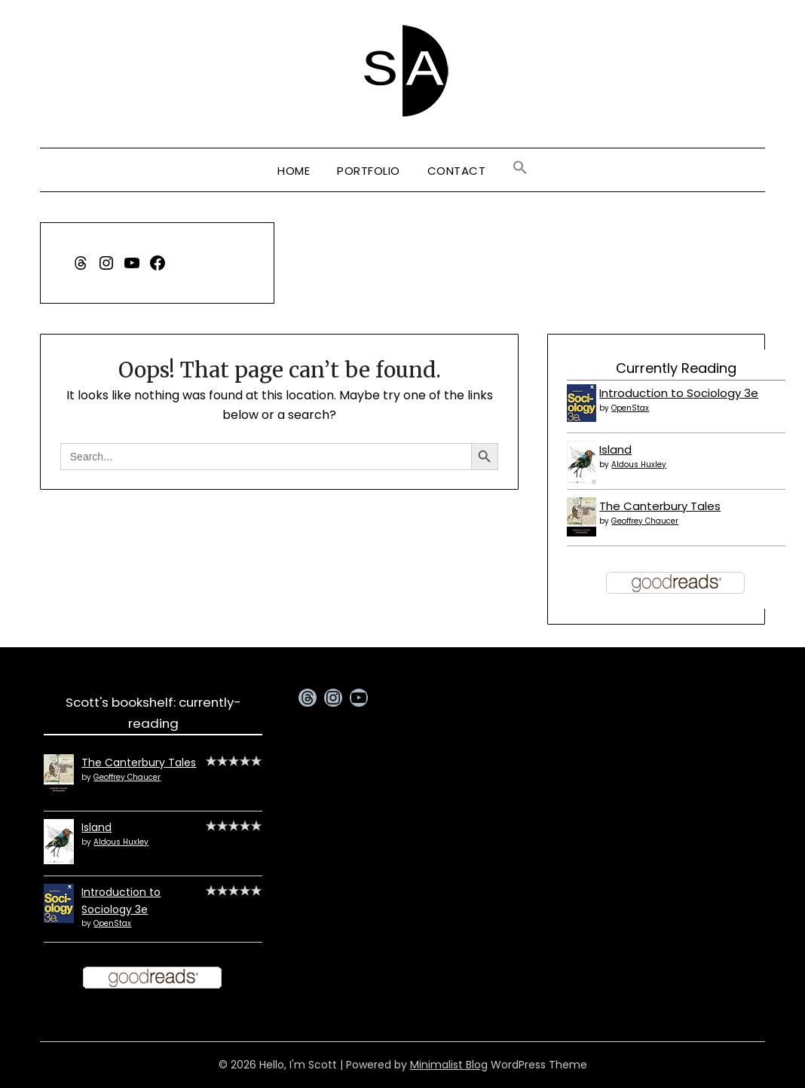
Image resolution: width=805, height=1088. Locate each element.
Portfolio (368, 171)
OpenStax (630, 408)
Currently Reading (676, 368)
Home (293, 171)
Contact (456, 171)
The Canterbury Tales (660, 506)
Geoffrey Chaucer (644, 521)
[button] (520, 168)
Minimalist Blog (449, 1064)
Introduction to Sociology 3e (678, 393)
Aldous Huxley (638, 464)
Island (615, 449)
